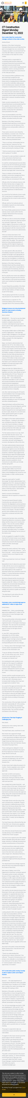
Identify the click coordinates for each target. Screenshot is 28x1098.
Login (23, 2)
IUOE (6, 4)
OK (14, 1094)
